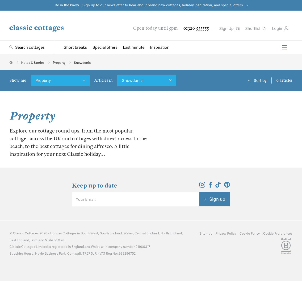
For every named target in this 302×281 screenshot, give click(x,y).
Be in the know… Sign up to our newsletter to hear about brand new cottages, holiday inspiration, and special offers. (149, 5)
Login (280, 28)
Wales (128, 233)
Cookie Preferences (278, 234)
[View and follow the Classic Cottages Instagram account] (202, 186)
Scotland (37, 240)
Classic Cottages (26, 233)
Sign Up (229, 28)
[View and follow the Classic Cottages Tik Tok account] (218, 186)
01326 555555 (196, 28)
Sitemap (205, 234)
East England (19, 240)
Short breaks (75, 47)
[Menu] (284, 47)
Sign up (217, 199)
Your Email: (86, 199)
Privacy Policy (226, 234)
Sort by (260, 80)
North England (171, 233)
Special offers (104, 47)
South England (111, 233)
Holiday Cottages (63, 233)
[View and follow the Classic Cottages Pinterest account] (227, 186)
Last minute (133, 47)
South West (89, 233)
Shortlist (255, 28)
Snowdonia (132, 80)
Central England (146, 233)
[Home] (11, 62)
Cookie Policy (249, 234)
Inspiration (159, 47)
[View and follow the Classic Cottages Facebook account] (210, 186)
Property (43, 80)
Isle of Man (56, 240)
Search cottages (30, 47)
